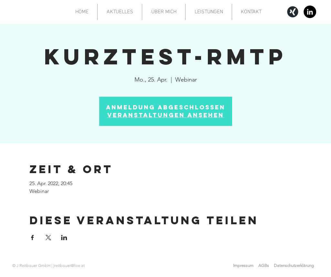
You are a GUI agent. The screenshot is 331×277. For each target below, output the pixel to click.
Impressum (243, 265)
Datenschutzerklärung (294, 265)
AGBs (263, 265)
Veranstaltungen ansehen (165, 115)
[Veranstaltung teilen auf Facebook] (32, 237)
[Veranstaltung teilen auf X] (48, 237)
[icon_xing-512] (292, 12)
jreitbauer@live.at (69, 265)
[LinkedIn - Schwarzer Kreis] (310, 12)
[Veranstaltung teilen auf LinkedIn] (64, 237)
